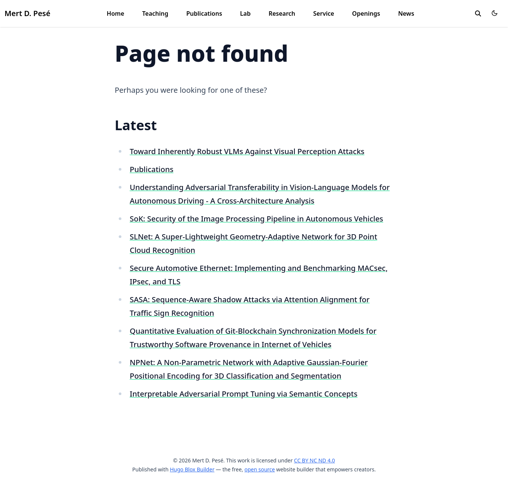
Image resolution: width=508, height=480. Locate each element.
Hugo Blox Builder (192, 469)
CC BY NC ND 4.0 (314, 460)
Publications (204, 13)
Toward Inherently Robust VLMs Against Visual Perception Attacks (247, 151)
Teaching (155, 13)
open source (259, 469)
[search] (478, 13)
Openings (366, 13)
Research (282, 13)
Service (323, 13)
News (406, 13)
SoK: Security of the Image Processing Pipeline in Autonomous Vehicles (256, 219)
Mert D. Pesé (27, 13)
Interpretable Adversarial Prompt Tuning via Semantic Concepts (243, 394)
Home (115, 13)
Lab (245, 13)
